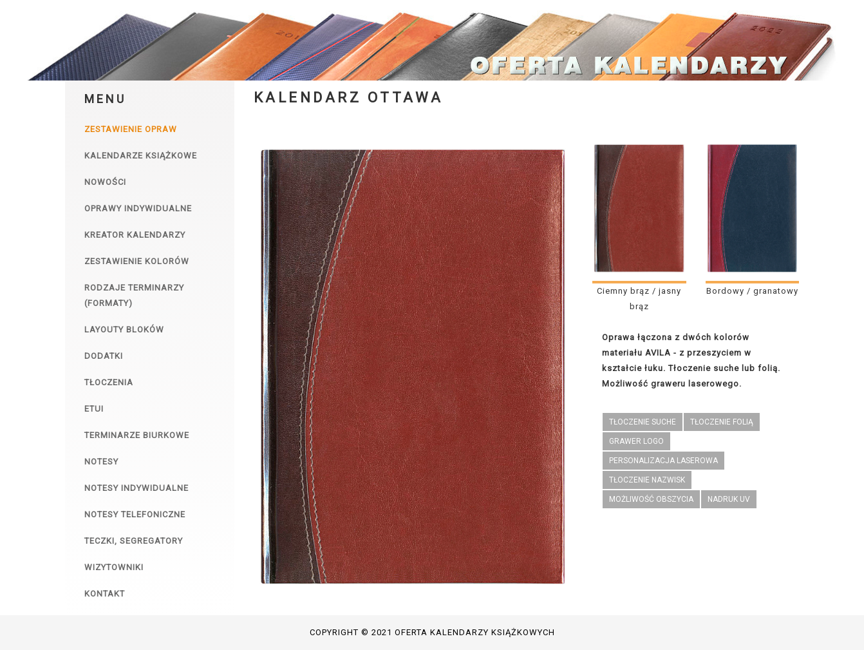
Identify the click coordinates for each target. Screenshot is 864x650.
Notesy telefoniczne (134, 514)
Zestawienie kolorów (136, 261)
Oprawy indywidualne (138, 208)
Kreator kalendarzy (134, 235)
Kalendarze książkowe (140, 155)
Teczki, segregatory (133, 541)
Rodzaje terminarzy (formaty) (134, 295)
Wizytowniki (114, 567)
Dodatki (103, 356)
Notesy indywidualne (136, 488)
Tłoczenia (108, 382)
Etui (94, 409)
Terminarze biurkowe (136, 435)
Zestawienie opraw (130, 129)
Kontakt (104, 593)
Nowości (105, 182)
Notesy (101, 461)
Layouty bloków (124, 329)
